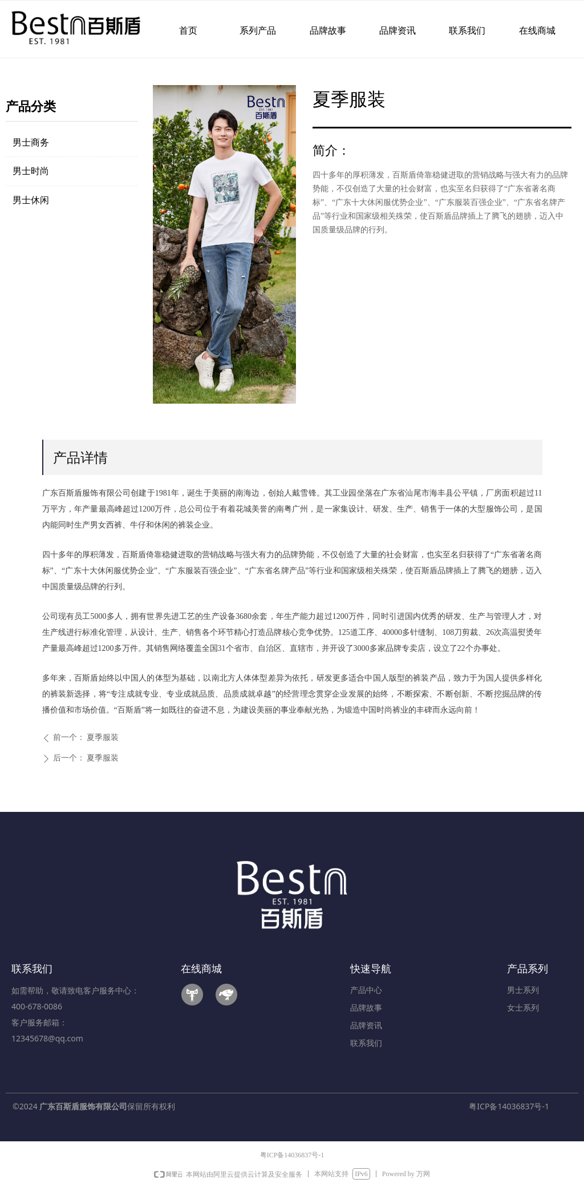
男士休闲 (31, 200)
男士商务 (31, 142)
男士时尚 (31, 171)
